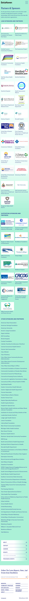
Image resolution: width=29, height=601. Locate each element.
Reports (3, 583)
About (3, 592)
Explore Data (5, 587)
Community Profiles (7, 585)
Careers (18, 585)
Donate (18, 587)
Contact (18, 583)
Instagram (3, 598)
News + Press (5, 590)
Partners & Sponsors (19, 590)
